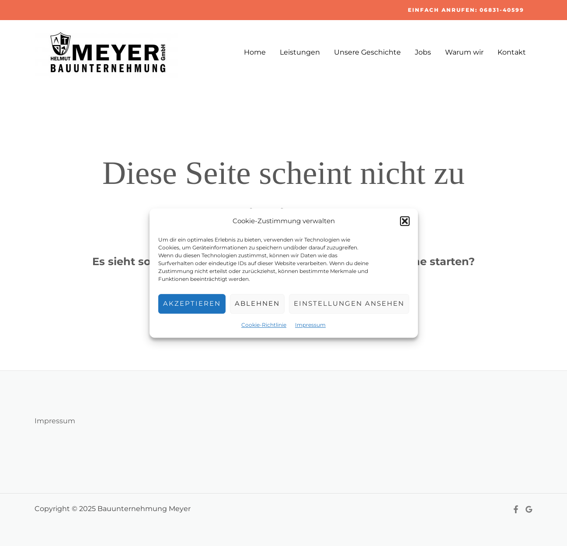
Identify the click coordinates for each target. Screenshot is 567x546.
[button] (404, 221)
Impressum (310, 324)
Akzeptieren (192, 304)
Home (255, 52)
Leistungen (300, 52)
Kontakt (511, 52)
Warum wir (464, 52)
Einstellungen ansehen (349, 304)
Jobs (423, 52)
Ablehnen (257, 304)
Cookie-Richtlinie (263, 324)
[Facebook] (516, 509)
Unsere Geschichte (367, 52)
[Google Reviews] (529, 509)
